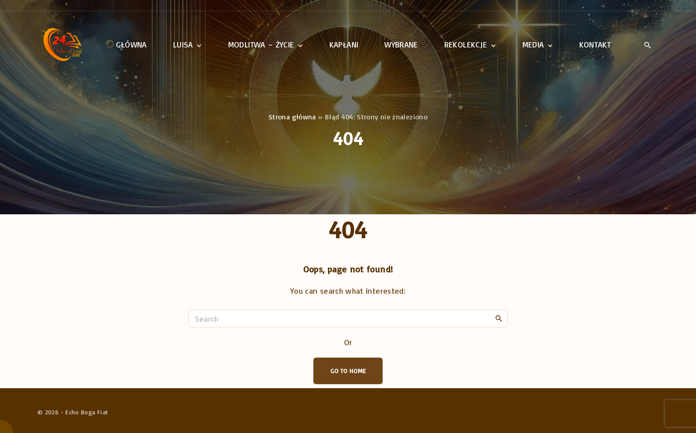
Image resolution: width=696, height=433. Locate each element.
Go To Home (348, 370)
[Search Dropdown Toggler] (647, 45)
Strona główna (292, 116)
